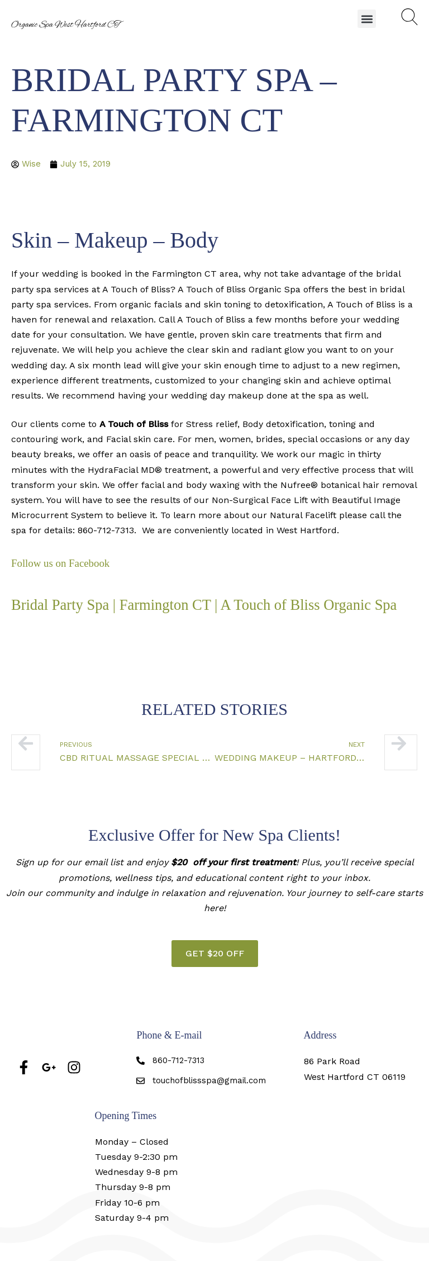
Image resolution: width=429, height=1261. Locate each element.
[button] (367, 19)
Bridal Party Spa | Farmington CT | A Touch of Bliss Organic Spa (186, 613)
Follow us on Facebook (63, 564)
